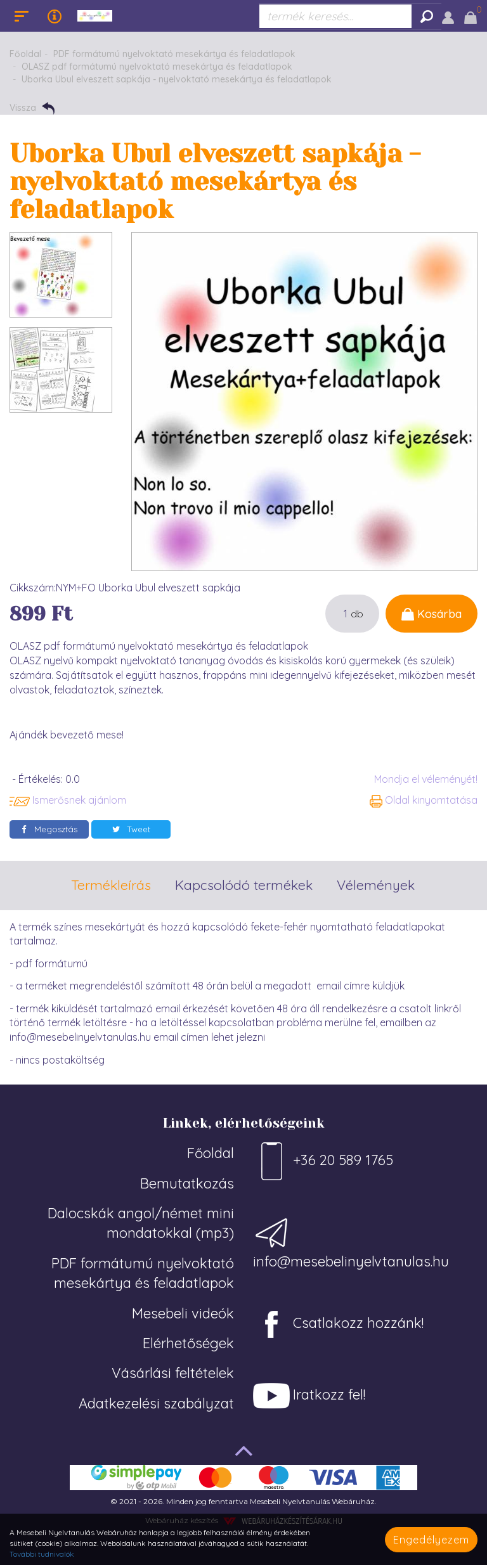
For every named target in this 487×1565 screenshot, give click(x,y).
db (357, 613)
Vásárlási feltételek (173, 1373)
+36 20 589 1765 (323, 1161)
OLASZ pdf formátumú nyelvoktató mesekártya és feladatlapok (157, 66)
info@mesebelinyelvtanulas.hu (351, 1242)
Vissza (32, 108)
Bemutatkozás (187, 1183)
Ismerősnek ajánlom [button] (68, 800)
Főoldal (25, 54)
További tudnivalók (42, 1554)
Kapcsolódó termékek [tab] (244, 885)
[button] (448, 16)
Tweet (131, 829)
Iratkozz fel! (309, 1396)
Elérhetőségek (188, 1343)
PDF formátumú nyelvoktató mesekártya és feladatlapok (174, 54)
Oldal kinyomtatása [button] (423, 800)
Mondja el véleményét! (425, 779)
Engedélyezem (431, 1539)
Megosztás (49, 829)
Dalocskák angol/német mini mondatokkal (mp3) (141, 1223)
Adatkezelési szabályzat (156, 1403)
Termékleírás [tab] (111, 885)
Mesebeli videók (183, 1313)
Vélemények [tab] (376, 885)
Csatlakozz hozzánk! (338, 1324)
